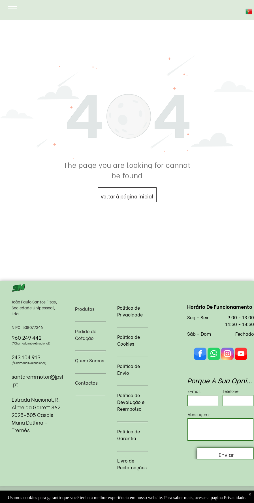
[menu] (12, 8)
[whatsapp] (214, 354)
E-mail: (194, 391)
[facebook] (200, 354)
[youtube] (241, 354)
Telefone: (231, 391)
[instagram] (227, 354)
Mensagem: (198, 414)
